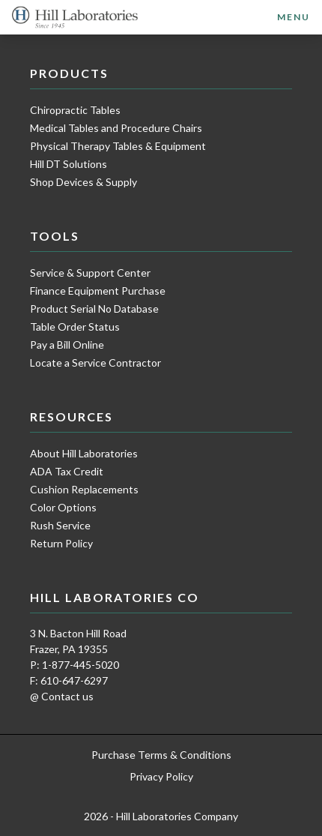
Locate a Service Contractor (95, 362)
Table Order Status (75, 326)
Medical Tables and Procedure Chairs (116, 127)
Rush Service (60, 525)
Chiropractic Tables (75, 109)
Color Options (63, 507)
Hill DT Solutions (68, 163)
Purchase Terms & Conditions (161, 754)
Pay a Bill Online (67, 344)
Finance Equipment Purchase (97, 290)
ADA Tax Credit (66, 471)
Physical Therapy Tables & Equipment (118, 145)
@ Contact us (62, 696)
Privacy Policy (161, 776)
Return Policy (61, 543)
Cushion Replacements (84, 489)
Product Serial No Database (94, 308)
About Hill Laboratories (84, 453)
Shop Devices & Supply (83, 181)
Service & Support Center (90, 272)
